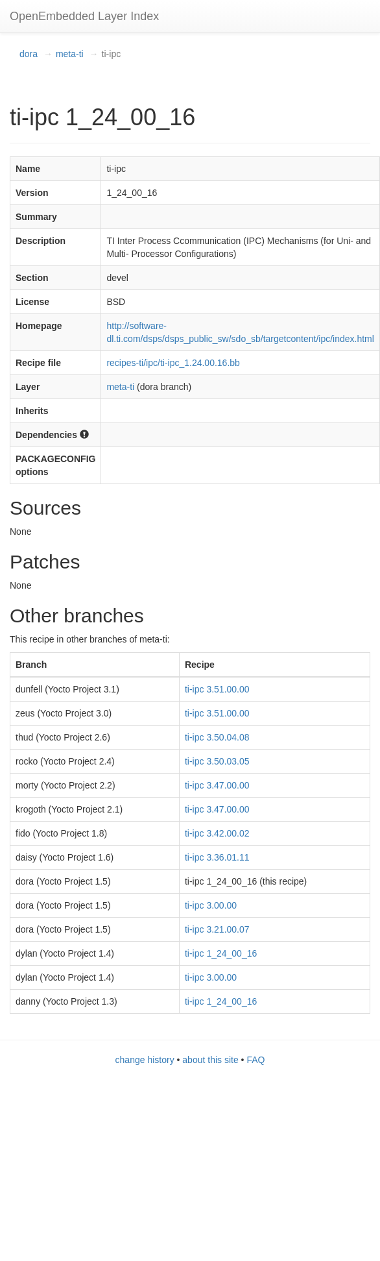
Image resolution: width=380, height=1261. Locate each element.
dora (28, 54)
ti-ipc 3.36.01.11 (217, 857)
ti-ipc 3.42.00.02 (217, 833)
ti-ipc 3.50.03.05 (217, 761)
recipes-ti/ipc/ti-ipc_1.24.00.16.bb (172, 363)
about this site (210, 1060)
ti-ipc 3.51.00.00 (217, 689)
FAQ (255, 1060)
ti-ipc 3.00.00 (211, 905)
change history (144, 1060)
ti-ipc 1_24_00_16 (221, 953)
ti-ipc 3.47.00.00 (217, 785)
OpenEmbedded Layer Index (84, 16)
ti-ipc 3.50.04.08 (217, 737)
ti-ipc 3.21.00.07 (217, 929)
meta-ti (70, 54)
